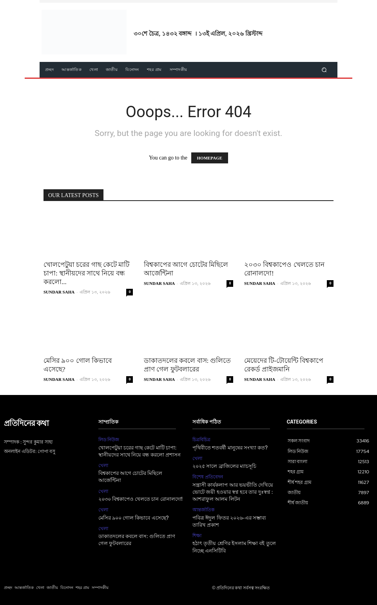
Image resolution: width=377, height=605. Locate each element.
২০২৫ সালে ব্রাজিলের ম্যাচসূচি (224, 466)
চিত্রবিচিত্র (201, 439)
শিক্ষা (196, 535)
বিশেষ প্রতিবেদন (207, 477)
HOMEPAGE (210, 158)
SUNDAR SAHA (59, 292)
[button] (324, 70)
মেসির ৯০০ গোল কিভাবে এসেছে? (133, 518)
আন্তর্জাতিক (203, 510)
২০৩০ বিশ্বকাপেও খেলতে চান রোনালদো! (140, 499)
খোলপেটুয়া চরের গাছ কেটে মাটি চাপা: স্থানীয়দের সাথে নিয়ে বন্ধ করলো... (86, 273)
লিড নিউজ (109, 439)
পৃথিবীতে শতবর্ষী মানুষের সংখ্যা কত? (230, 448)
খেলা (103, 465)
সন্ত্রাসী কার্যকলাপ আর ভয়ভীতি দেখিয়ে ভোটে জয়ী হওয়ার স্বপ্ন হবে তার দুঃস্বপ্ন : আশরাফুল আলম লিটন (232, 492)
